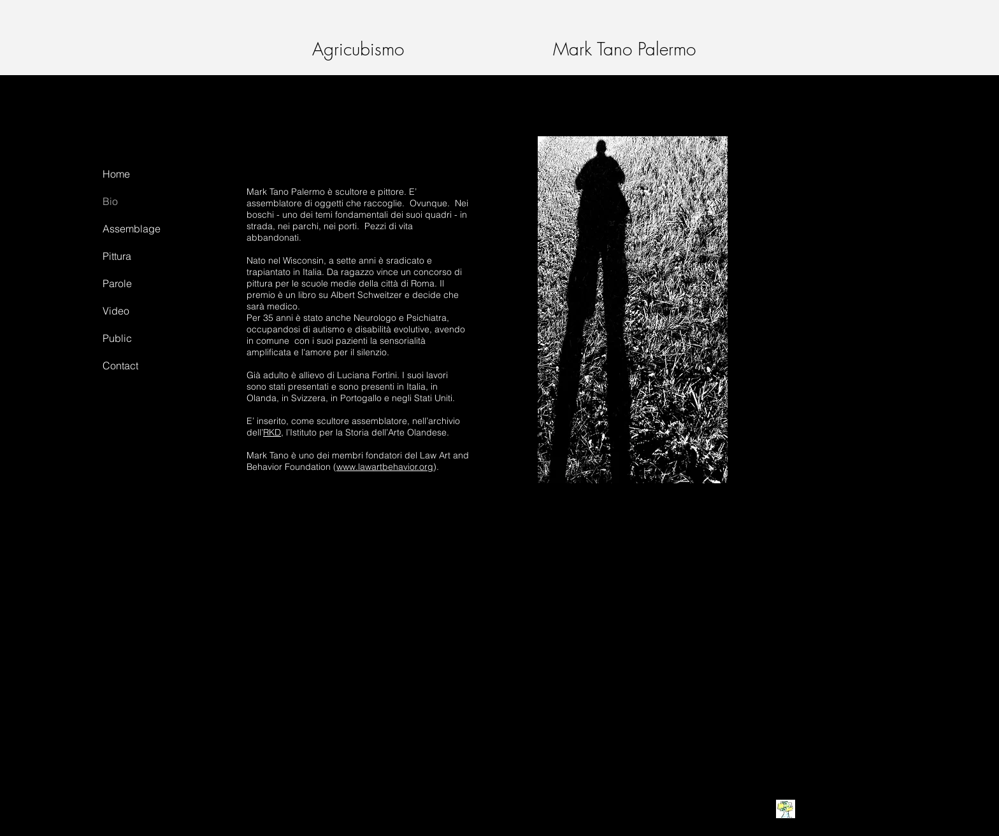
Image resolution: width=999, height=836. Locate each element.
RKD (272, 432)
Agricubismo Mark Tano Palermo (490, 48)
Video (116, 310)
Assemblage (132, 228)
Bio (110, 201)
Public (117, 338)
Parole (117, 283)
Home (116, 173)
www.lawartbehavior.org (384, 466)
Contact (120, 365)
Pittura (117, 256)
